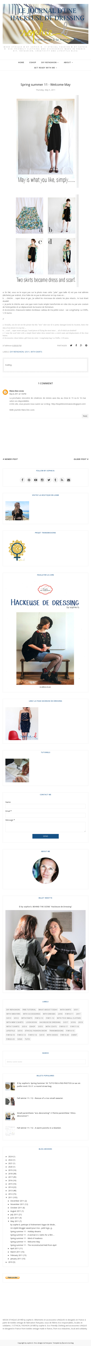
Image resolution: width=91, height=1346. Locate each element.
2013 (10, 1190)
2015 (10, 1184)
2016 (10, 1180)
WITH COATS (51, 1026)
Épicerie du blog (67, 1343)
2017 (78, 1014)
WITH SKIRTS (36, 351)
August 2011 (15, 1211)
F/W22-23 (10, 1039)
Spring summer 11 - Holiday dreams (25, 1231)
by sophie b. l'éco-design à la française (38, 1343)
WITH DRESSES (49, 1014)
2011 (10, 1197)
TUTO (27, 1039)
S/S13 (8, 1018)
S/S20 (20, 1039)
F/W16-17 (64, 1026)
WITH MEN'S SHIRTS (14, 1022)
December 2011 (17, 1201)
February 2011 (16, 1255)
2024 (10, 1156)
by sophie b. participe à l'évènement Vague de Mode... (33, 1224)
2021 (10, 1163)
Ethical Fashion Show (36, 1031)
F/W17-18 (74, 1026)
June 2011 (14, 1218)
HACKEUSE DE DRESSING (50, 1022)
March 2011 (15, 1252)
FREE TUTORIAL (29, 1010)
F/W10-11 (69, 1014)
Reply (85, 416)
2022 (10, 1160)
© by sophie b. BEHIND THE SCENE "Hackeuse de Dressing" (45, 906)
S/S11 (27, 351)
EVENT (74, 1035)
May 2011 (14, 1221)
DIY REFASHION (17, 351)
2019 (80, 1022)
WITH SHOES (52, 1035)
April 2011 (14, 1248)
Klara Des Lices (16, 391)
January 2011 (15, 1258)
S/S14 (24, 1026)
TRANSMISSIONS (56, 1031)
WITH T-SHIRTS (12, 1026)
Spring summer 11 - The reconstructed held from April (33, 1245)
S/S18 (73, 1022)
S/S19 (42, 1035)
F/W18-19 (10, 1035)
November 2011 (17, 1204)
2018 (60, 1014)
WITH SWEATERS (13, 1014)
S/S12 (16, 1018)
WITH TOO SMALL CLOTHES (69, 1018)
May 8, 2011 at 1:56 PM (17, 394)
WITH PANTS (26, 1018)
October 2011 (16, 1207)
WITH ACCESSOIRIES (31, 1014)
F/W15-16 (32, 1035)
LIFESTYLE (10, 1031)
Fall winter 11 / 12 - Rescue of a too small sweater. (40, 1098)
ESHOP (32, 1026)
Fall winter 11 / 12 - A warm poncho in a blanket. (39, 1128)
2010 (10, 1262)
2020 (10, 1167)
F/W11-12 (50, 1018)
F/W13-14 (22, 1035)
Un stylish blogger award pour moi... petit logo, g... (31, 1228)
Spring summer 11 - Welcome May (25, 1241)
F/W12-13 (39, 1018)
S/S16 (20, 1031)
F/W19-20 (65, 1035)
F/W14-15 (70, 1031)
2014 (10, 1187)
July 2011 (14, 1214)
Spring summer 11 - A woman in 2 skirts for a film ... (32, 1235)
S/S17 (65, 1022)
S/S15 (40, 1026)
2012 (10, 1194)
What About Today (48, 1010)
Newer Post (11, 459)
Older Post (80, 459)
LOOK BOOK (31, 1022)
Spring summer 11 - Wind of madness (26, 1238)
